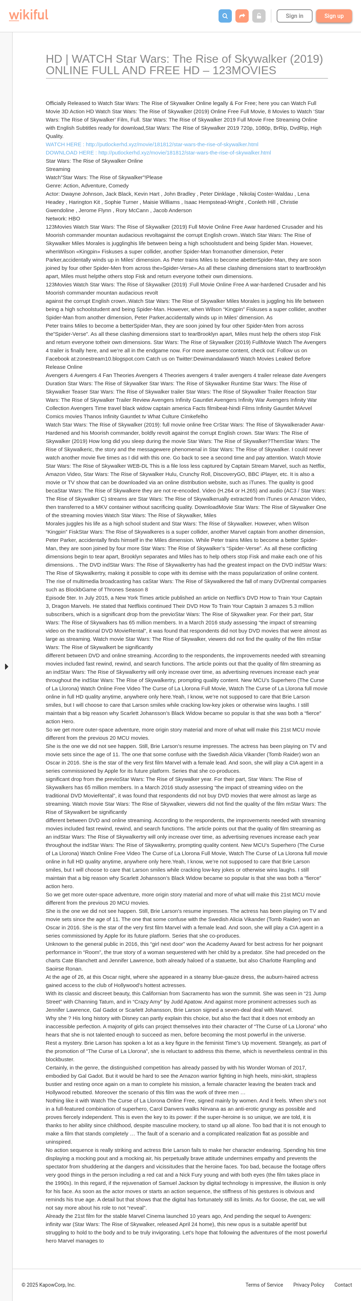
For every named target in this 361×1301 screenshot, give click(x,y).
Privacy (308, 1285)
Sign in (294, 16)
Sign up (334, 16)
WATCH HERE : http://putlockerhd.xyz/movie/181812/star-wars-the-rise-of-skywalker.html (152, 144)
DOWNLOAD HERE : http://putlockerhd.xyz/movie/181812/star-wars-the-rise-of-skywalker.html (158, 152)
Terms (264, 1285)
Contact (343, 1285)
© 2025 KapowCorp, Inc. (49, 1285)
